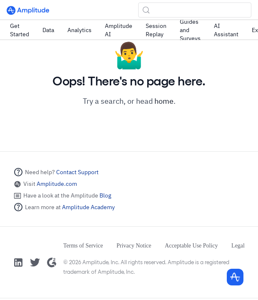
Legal (238, 245)
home (164, 101)
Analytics (79, 30)
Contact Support (77, 172)
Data (48, 30)
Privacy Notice (134, 245)
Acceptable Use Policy (191, 245)
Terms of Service (83, 245)
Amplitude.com (57, 184)
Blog (105, 195)
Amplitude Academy (88, 207)
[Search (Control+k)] (194, 10)
